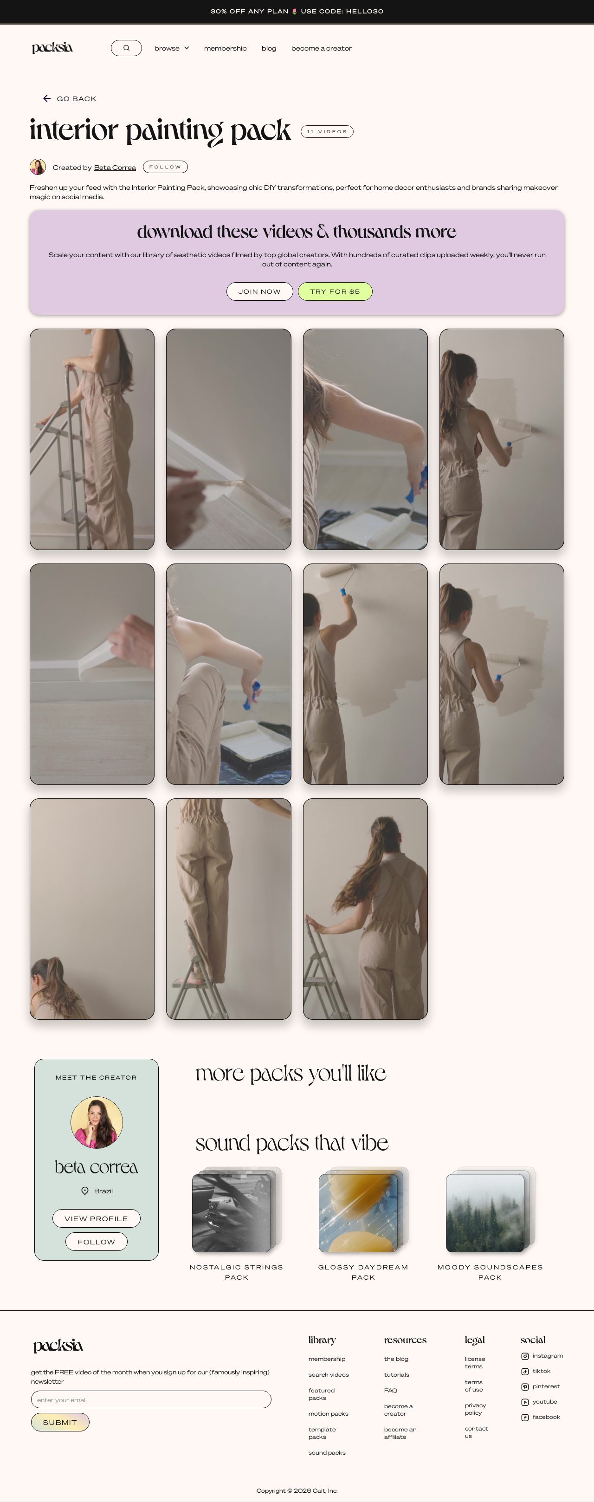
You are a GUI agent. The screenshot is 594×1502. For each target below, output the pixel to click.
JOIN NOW (260, 291)
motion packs (329, 1413)
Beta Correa (115, 167)
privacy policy (475, 1409)
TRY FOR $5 (335, 291)
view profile (97, 1218)
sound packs (327, 1452)
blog (269, 48)
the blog (396, 1358)
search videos (329, 1374)
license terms (475, 1362)
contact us (476, 1432)
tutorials (396, 1374)
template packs (322, 1433)
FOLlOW (165, 166)
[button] (171, 48)
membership (225, 48)
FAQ (390, 1390)
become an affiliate (400, 1433)
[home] (56, 48)
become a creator (321, 48)
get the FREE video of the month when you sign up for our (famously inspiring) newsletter (150, 1376)
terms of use (474, 1386)
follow (96, 1241)
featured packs (322, 1394)
